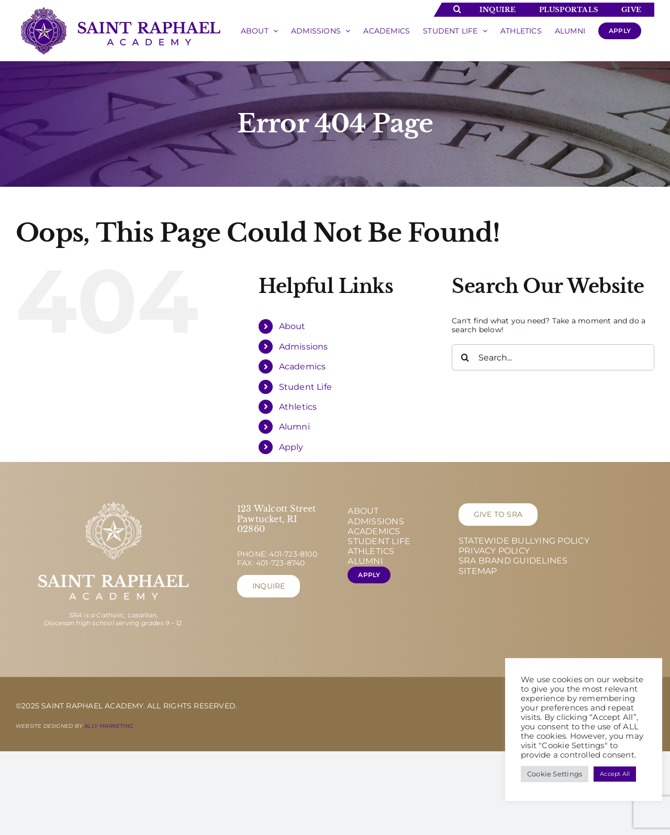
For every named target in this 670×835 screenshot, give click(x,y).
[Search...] (553, 357)
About (292, 326)
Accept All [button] (615, 773)
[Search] (465, 357)
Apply (291, 447)
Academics (302, 366)
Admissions (303, 347)
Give (631, 9)
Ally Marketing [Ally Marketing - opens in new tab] (108, 726)
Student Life (305, 387)
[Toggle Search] (457, 9)
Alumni (294, 427)
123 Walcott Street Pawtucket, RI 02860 (276, 518)
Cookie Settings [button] (554, 774)
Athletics (298, 407)
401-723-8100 (293, 554)
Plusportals (568, 9)
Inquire (497, 9)
